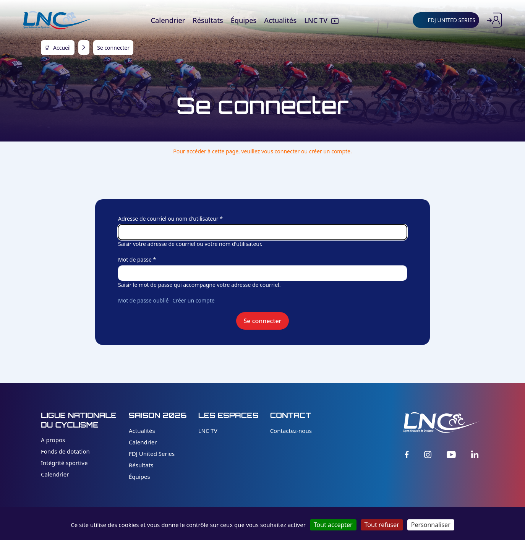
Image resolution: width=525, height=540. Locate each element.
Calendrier (55, 474)
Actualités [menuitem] (280, 20)
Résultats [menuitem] (208, 20)
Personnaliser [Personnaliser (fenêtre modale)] (430, 524)
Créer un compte (193, 300)
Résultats (141, 465)
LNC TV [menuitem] (315, 20)
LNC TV (207, 430)
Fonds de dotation (65, 451)
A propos (53, 440)
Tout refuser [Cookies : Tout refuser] (382, 524)
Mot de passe (135, 259)
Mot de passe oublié (143, 300)
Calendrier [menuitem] (168, 20)
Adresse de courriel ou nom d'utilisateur (168, 218)
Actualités (142, 430)
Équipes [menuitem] (244, 20)
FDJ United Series (152, 453)
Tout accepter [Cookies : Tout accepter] (333, 524)
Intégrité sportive (64, 463)
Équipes (139, 476)
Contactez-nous (291, 430)
